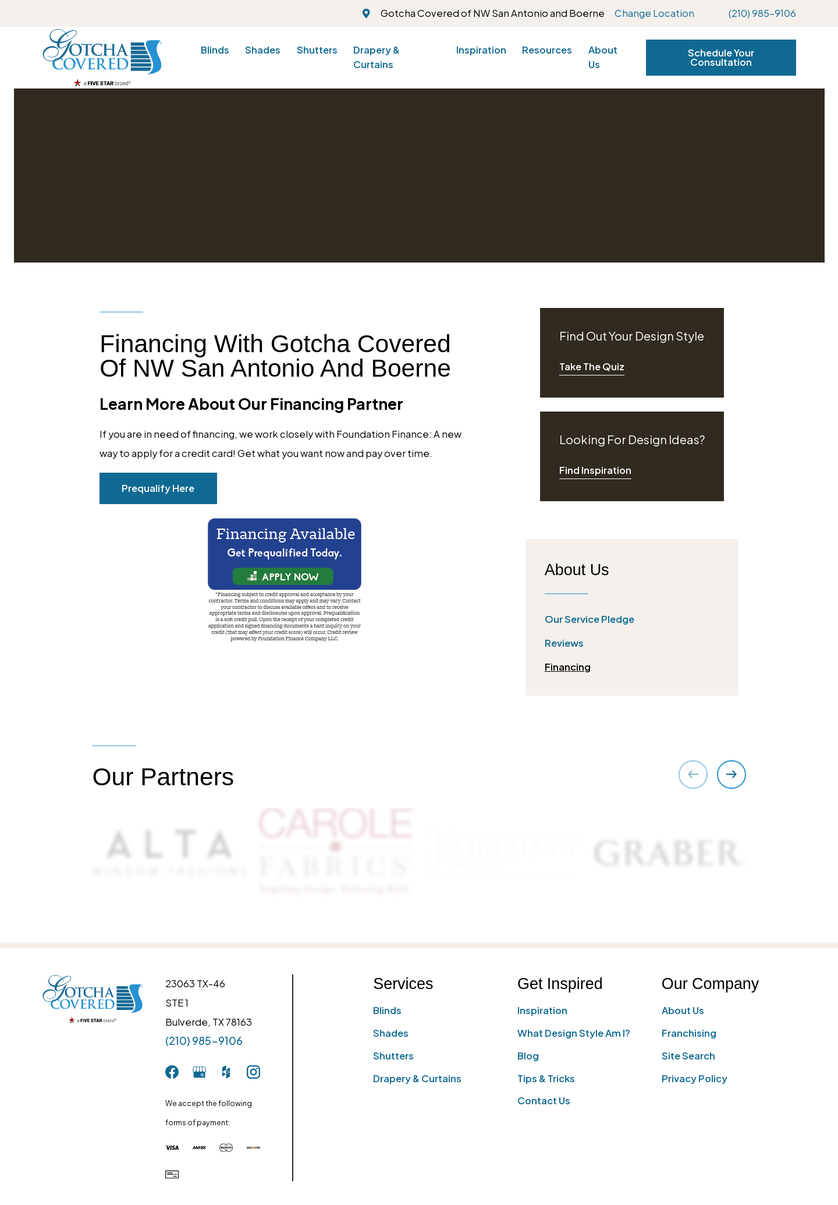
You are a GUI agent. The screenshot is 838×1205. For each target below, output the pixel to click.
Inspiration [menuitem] (481, 50)
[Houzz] (226, 1072)
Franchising (689, 1033)
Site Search (688, 1056)
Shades (391, 1033)
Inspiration (542, 1010)
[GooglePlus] (199, 1072)
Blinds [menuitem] (215, 50)
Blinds (387, 1010)
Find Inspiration (595, 470)
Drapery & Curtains (417, 1078)
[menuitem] (632, 619)
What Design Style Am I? (573, 1033)
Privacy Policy (694, 1078)
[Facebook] (172, 1072)
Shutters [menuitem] (317, 50)
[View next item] (731, 774)
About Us (683, 1010)
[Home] (102, 57)
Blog (528, 1056)
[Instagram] (253, 1072)
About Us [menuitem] (602, 57)
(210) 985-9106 (762, 13)
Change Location (654, 13)
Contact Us (543, 1100)
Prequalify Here (158, 488)
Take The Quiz (591, 366)
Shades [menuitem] (262, 50)
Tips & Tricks (546, 1078)
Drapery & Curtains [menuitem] (376, 57)
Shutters (393, 1056)
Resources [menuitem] (547, 50)
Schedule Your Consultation (721, 57)
